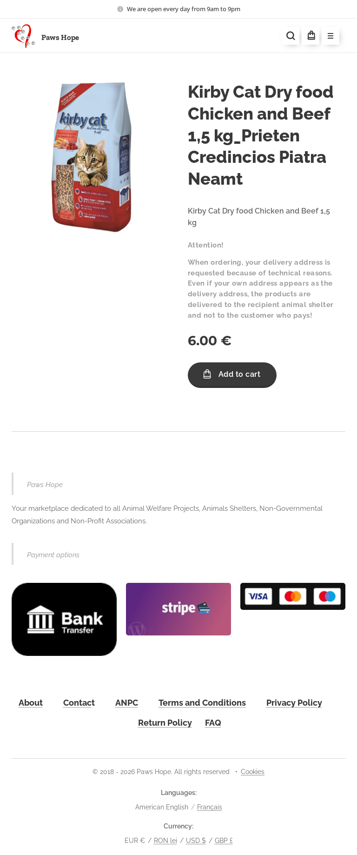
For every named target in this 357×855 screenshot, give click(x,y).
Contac (77, 703)
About (31, 703)
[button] (290, 36)
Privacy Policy (294, 703)
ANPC (126, 703)
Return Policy (165, 723)
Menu (327, 36)
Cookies (252, 771)
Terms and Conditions (202, 703)
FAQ (213, 723)
